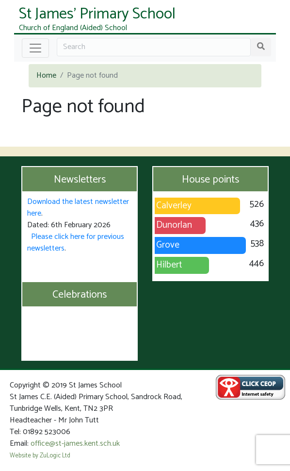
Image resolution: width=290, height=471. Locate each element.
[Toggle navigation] (35, 48)
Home (46, 75)
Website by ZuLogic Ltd (40, 456)
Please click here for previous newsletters (75, 242)
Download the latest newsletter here (78, 207)
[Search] (154, 47)
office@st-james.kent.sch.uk (75, 443)
